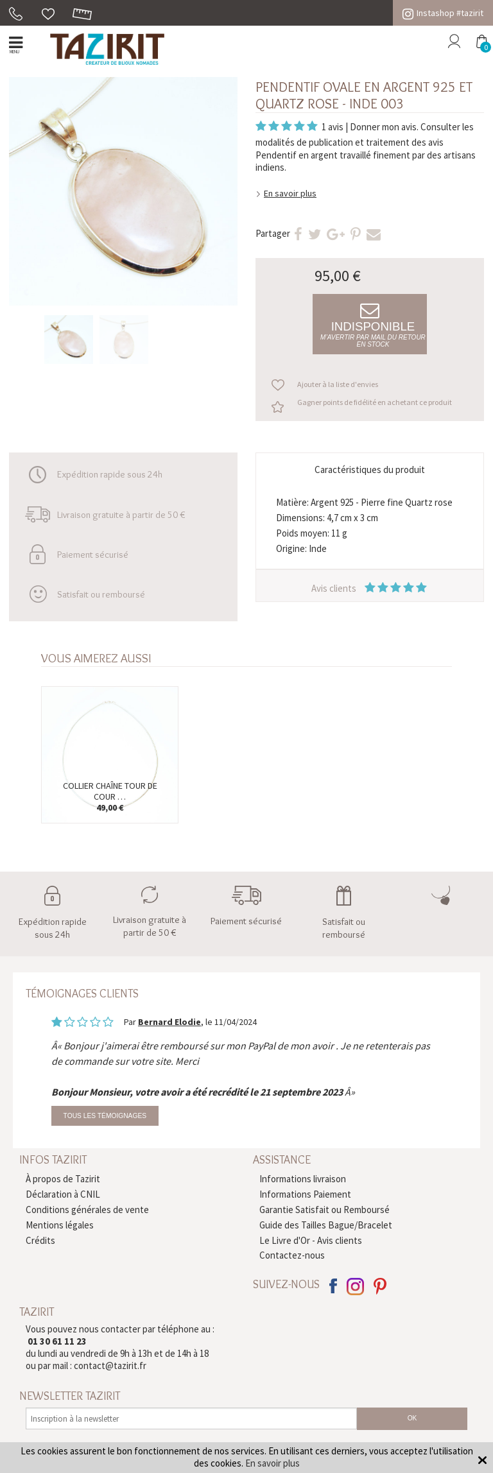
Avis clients (370, 588)
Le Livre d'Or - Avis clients (310, 1240)
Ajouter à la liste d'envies (337, 384)
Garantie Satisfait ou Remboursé (324, 1209)
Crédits (40, 1240)
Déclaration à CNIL (63, 1194)
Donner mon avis (383, 127)
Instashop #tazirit (442, 13)
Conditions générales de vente (87, 1209)
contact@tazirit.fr (110, 1365)
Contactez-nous (292, 1255)
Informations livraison (302, 1179)
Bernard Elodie (169, 1022)
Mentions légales (60, 1225)
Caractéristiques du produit (370, 469)
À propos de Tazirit (63, 1179)
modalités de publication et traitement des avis (349, 142)
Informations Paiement (305, 1194)
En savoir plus (290, 193)
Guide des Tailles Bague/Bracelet (325, 1225)
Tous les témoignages (105, 1115)
